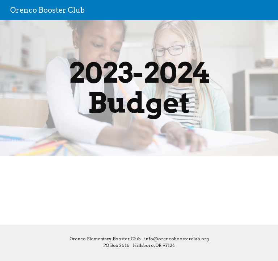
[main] (139, 88)
